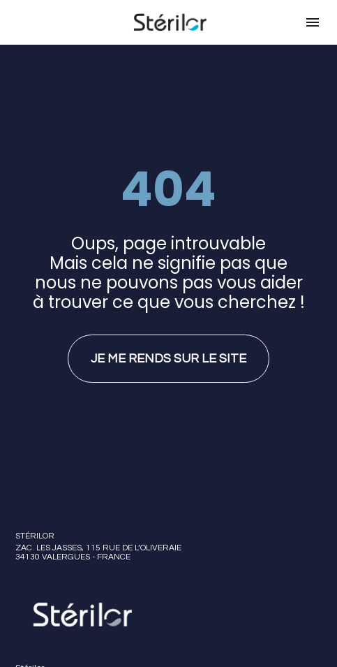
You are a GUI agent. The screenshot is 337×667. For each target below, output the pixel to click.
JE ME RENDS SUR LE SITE (168, 347)
